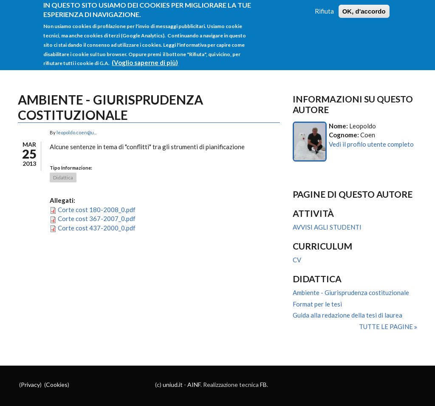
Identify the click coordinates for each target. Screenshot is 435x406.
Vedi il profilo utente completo (371, 144)
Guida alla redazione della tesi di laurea (347, 315)
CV (297, 260)
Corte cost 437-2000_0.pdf (97, 228)
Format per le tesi (317, 304)
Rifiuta (324, 6)
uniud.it (173, 384)
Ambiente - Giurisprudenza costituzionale (351, 292)
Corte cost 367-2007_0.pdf (97, 218)
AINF (194, 384)
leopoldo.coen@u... (76, 132)
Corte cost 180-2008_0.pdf (97, 209)
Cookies (57, 384)
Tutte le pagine (386, 326)
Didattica (63, 177)
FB (263, 384)
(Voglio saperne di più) (145, 58)
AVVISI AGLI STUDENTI (327, 227)
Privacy (30, 384)
